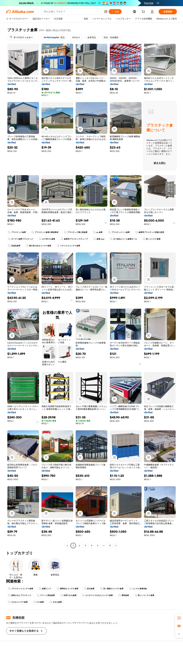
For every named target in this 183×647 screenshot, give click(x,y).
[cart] (144, 12)
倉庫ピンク (45, 588)
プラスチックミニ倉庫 (119, 232)
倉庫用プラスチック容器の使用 (149, 232)
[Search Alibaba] (72, 11)
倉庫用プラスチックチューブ (74, 239)
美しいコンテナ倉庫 (144, 595)
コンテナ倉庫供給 (138, 588)
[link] (179, 618)
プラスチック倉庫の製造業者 (45, 232)
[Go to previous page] (67, 545)
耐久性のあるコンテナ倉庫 (38, 245)
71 (110, 545)
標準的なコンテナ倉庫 (67, 588)
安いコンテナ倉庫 (151, 239)
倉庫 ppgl (98, 239)
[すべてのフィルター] (21, 37)
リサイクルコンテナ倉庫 (68, 245)
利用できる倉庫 (68, 595)
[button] (106, 11)
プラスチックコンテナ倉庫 (20, 588)
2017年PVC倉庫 (47, 239)
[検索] (115, 11)
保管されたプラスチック (19, 595)
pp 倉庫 (97, 232)
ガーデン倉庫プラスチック (20, 239)
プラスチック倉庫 (17, 232)
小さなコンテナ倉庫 (18, 602)
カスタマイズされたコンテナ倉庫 (97, 595)
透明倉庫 (123, 595)
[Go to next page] (116, 545)
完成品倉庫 (14, 245)
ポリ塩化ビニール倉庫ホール (123, 239)
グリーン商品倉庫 (46, 595)
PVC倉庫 (38, 602)
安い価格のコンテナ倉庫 (111, 588)
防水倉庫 (89, 588)
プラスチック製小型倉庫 (75, 232)
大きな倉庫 (56, 602)
